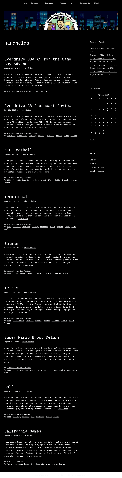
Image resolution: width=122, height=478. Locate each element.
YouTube (74, 136)
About (73, 3)
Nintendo (50, 136)
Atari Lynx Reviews (15, 461)
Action (15, 273)
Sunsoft (66, 273)
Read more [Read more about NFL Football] (44, 172)
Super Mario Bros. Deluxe (32, 337)
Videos (63, 3)
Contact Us (85, 3)
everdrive (11, 136)
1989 (9, 320)
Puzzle (64, 320)
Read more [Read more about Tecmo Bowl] (23, 218)
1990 (9, 180)
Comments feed (97, 167)
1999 (9, 370)
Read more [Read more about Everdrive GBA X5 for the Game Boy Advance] (37, 85)
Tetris (11, 287)
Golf (9, 386)
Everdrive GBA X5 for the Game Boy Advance (37, 62)
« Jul (92, 139)
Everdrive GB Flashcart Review (37, 106)
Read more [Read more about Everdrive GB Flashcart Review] (44, 127)
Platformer (52, 370)
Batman (11, 243)
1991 (9, 227)
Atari (9, 463)
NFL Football (18, 150)
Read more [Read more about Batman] (28, 265)
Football (16, 180)
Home (25, 3)
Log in (93, 160)
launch (47, 320)
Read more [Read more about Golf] (63, 408)
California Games (22, 430)
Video (66, 136)
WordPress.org (97, 171)
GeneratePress (83, 475)
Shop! (96, 3)
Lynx (48, 463)
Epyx (33, 463)
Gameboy (41, 136)
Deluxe (15, 370)
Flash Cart (22, 136)
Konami (43, 180)
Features (51, 3)
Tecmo (67, 227)
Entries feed (96, 163)
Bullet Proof (18, 320)
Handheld (40, 463)
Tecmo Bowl (15, 196)
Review (59, 136)
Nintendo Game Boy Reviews (19, 91)
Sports (7, 182)
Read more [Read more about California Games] (38, 455)
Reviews (37, 3)
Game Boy (32, 136)
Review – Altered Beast (102, 55)
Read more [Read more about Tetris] (24, 312)
